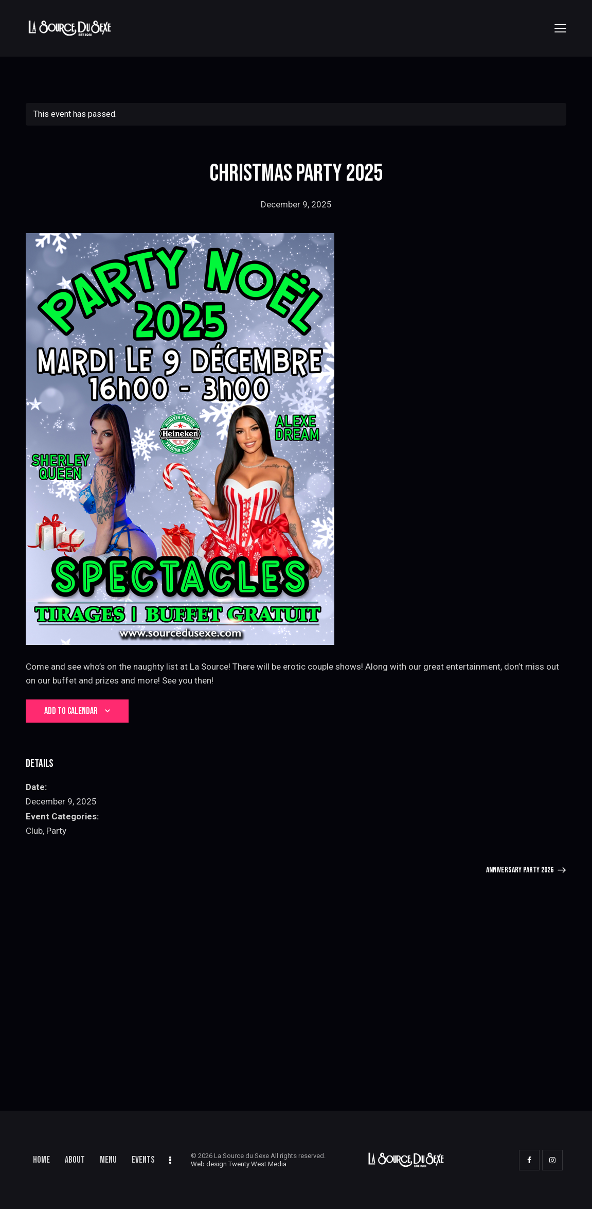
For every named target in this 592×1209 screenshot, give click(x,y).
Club (34, 831)
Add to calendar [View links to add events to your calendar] (71, 711)
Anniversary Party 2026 (520, 870)
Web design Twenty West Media (238, 1164)
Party (56, 831)
